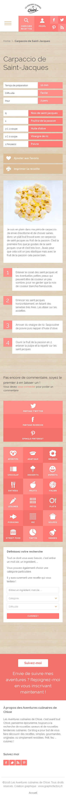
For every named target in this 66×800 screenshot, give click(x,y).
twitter (12, 762)
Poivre (35, 144)
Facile (44, 92)
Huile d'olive (38, 128)
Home (6, 41)
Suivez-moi (33, 663)
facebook (6, 762)
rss (18, 762)
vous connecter (26, 386)
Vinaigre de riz (39, 136)
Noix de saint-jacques (44, 113)
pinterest (24, 762)
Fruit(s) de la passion (43, 120)
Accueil (33, 792)
